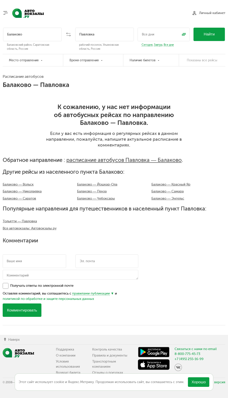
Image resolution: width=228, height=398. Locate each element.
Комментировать (22, 310)
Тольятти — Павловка (20, 221)
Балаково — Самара (167, 191)
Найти (209, 34)
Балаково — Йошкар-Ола (97, 184)
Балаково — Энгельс (167, 198)
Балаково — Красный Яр (170, 184)
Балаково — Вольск (18, 184)
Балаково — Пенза (92, 191)
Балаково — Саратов (19, 198)
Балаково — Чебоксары (96, 198)
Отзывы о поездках (107, 373)
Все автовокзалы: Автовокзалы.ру (30, 228)
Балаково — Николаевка (22, 191)
